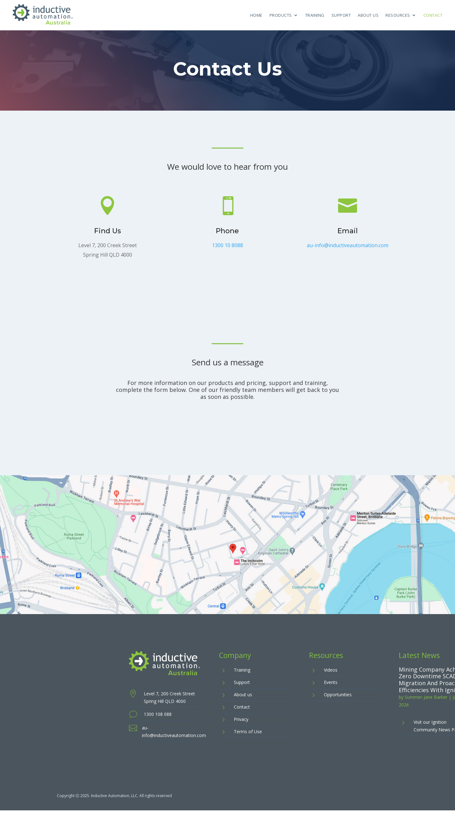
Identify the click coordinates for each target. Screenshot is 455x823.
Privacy (241, 719)
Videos (330, 670)
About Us (368, 15)
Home (256, 15)
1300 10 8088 (227, 245)
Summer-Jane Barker (426, 697)
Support (341, 15)
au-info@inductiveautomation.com (347, 245)
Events (330, 682)
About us (243, 695)
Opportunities (338, 695)
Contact (433, 15)
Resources (397, 15)
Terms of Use (248, 732)
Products (281, 15)
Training (315, 15)
